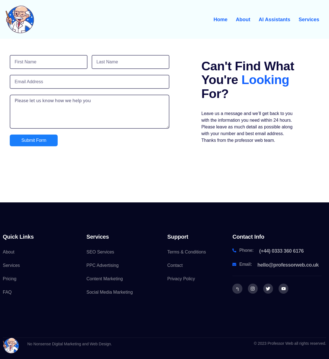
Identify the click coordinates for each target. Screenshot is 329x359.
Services (309, 19)
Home (221, 19)
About (243, 19)
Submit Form (33, 140)
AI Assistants (274, 19)
